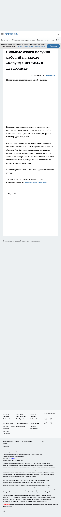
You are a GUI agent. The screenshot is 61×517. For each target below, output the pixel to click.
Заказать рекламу (43, 40)
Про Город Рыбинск (22, 423)
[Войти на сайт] (57, 34)
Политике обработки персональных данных (31, 46)
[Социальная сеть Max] (51, 423)
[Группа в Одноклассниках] (51, 419)
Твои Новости (20, 426)
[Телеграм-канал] (45, 423)
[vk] (9, 193)
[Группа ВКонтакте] (45, 419)
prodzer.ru (19, 470)
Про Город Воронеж (9, 419)
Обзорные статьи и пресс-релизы (23, 40)
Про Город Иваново (22, 419)
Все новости (5, 40)
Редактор (50, 75)
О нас (42, 441)
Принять (53, 46)
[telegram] (16, 193)
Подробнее (48, 492)
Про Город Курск (8, 423)
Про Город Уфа (34, 423)
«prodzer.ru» (17, 452)
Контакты (6, 446)
